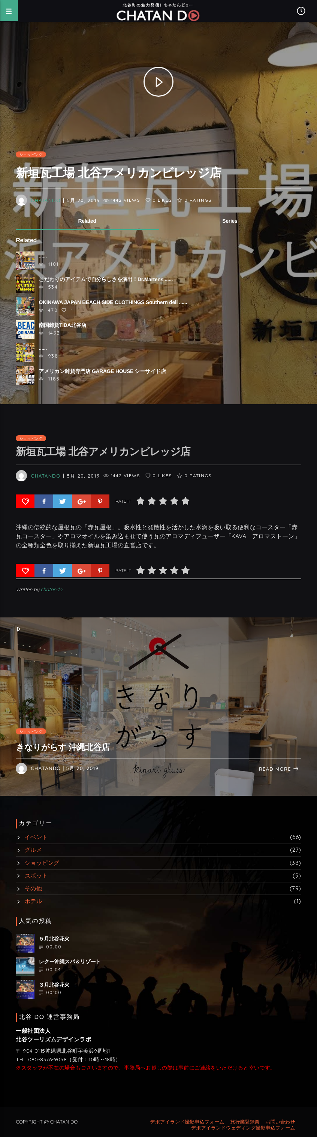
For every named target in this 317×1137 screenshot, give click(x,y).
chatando (46, 200)
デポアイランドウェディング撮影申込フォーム (243, 1128)
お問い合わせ (280, 1122)
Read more (279, 769)
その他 (33, 888)
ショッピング (30, 154)
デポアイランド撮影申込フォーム (187, 1122)
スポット (36, 875)
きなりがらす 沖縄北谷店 (62, 747)
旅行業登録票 (244, 1122)
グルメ (33, 849)
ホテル (33, 901)
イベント (36, 836)
